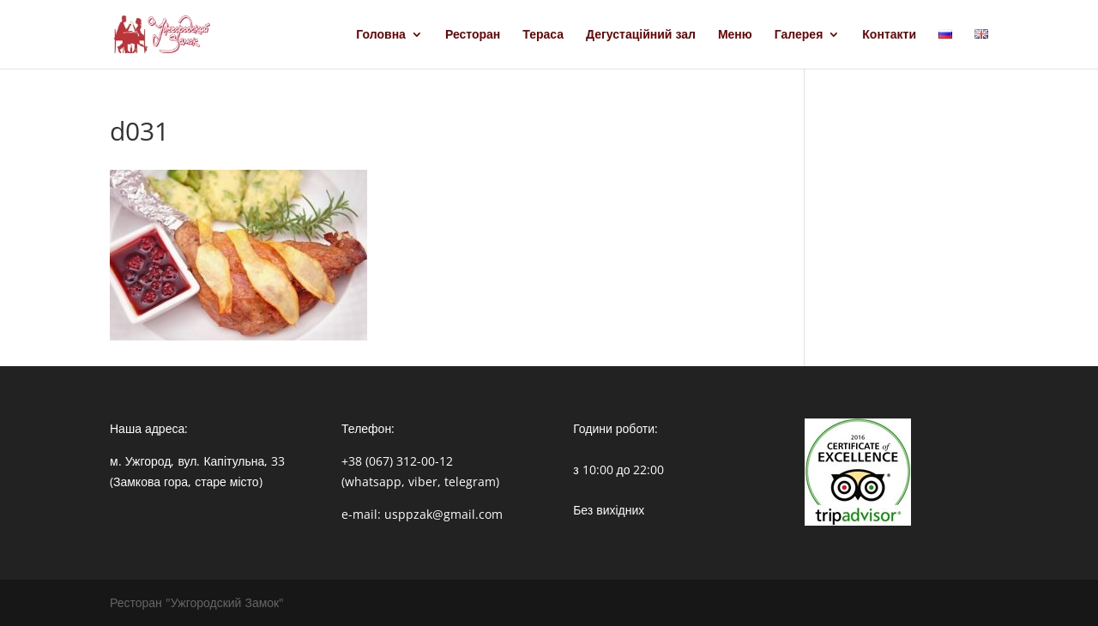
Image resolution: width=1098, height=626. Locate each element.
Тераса (543, 35)
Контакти (889, 35)
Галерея (799, 35)
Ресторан (472, 35)
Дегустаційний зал (641, 35)
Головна (381, 35)
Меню (735, 35)
